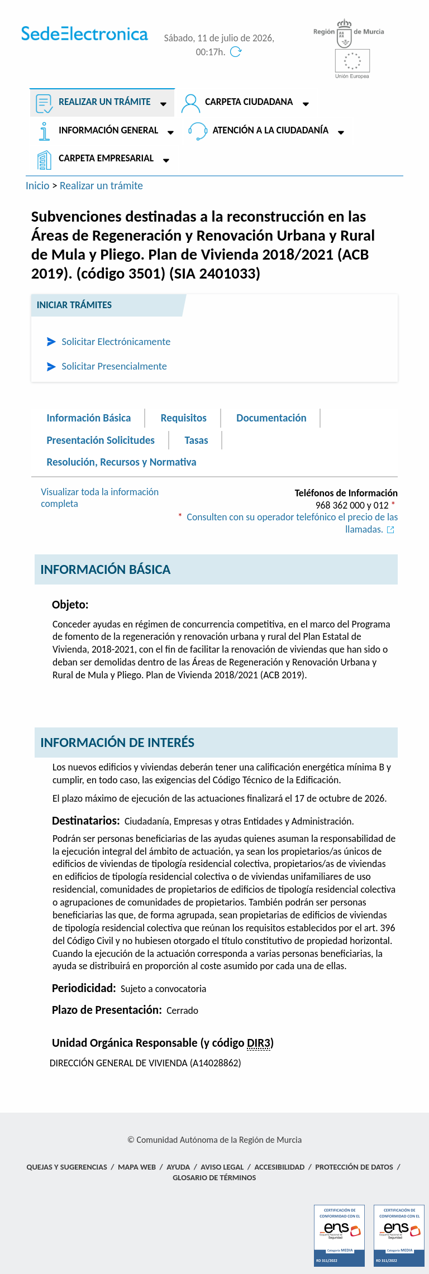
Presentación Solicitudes (100, 440)
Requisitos (184, 417)
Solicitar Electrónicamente (116, 341)
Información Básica (88, 417)
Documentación (271, 417)
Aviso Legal (222, 1167)
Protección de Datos (354, 1167)
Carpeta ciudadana (249, 102)
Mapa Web (137, 1167)
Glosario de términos (214, 1177)
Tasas (196, 440)
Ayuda (178, 1167)
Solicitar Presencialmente (114, 366)
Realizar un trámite (104, 102)
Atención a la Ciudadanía (271, 130)
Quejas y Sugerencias (67, 1167)
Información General (108, 130)
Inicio (38, 185)
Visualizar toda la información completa (100, 498)
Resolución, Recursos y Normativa (121, 462)
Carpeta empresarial (106, 158)
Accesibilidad (280, 1167)
